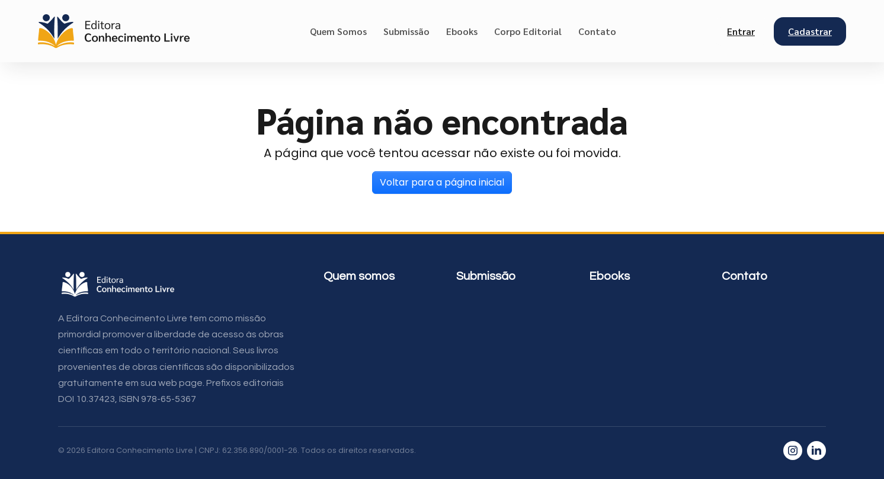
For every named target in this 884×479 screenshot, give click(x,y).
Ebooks (462, 31)
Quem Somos (338, 31)
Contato (597, 31)
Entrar (741, 31)
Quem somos (359, 276)
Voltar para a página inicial (442, 182)
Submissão (406, 31)
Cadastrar (810, 31)
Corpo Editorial (528, 31)
